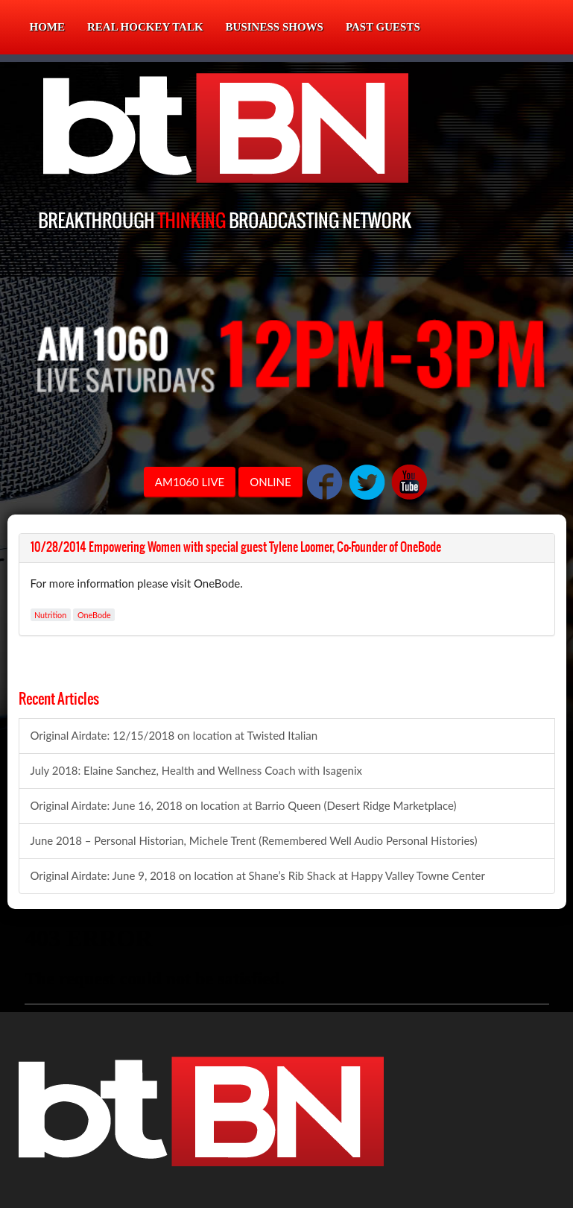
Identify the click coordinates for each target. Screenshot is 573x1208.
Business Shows (274, 27)
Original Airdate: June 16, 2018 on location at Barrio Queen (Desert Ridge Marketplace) (244, 805)
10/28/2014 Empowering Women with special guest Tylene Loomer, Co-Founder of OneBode (236, 547)
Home (48, 27)
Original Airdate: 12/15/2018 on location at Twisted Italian (174, 735)
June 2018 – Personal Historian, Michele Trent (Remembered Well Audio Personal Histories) (254, 840)
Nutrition (50, 615)
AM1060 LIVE (189, 481)
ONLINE (270, 481)
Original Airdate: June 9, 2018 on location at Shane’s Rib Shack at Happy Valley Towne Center (258, 875)
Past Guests (383, 27)
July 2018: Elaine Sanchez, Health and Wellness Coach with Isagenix (197, 770)
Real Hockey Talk (145, 27)
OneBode (94, 615)
